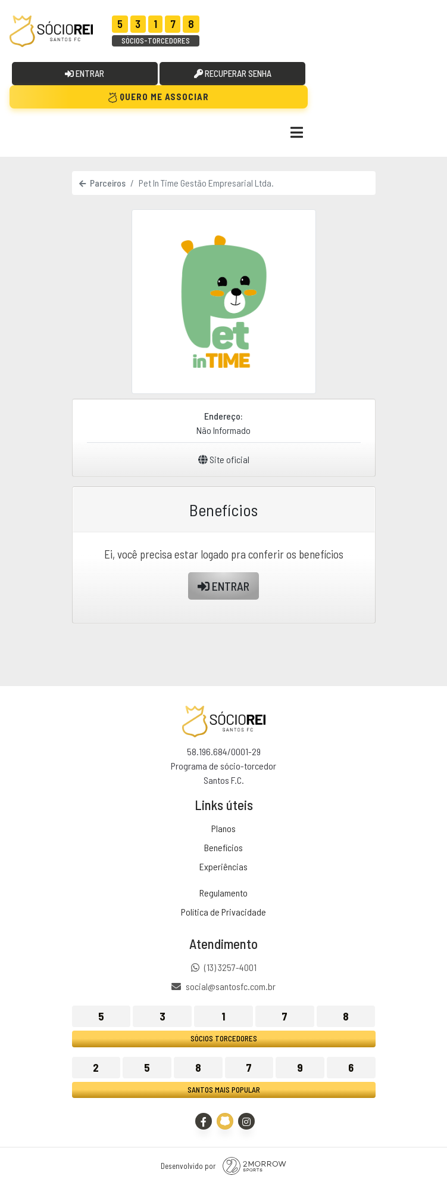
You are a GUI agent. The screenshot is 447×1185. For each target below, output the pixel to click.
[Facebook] (203, 1121)
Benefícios (223, 847)
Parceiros (102, 182)
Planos (223, 828)
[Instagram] (246, 1121)
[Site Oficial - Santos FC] (225, 1121)
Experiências (223, 866)
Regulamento (223, 892)
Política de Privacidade (223, 911)
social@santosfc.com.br (231, 986)
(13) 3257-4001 (230, 967)
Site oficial (223, 459)
